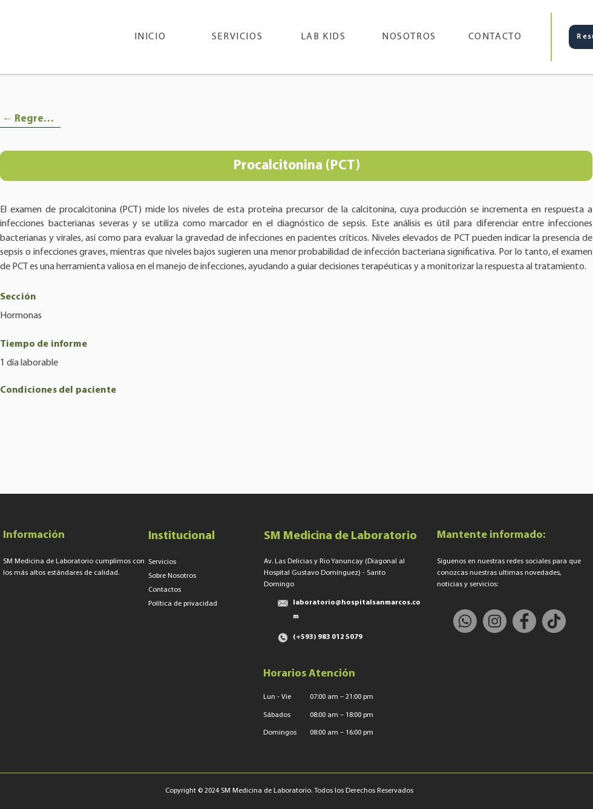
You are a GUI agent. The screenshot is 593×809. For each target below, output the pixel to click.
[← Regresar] (30, 119)
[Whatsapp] (465, 621)
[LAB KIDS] (324, 37)
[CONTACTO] (496, 37)
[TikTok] (554, 621)
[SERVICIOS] (238, 37)
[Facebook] (524, 621)
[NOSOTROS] (410, 37)
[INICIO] (151, 37)
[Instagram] (494, 621)
